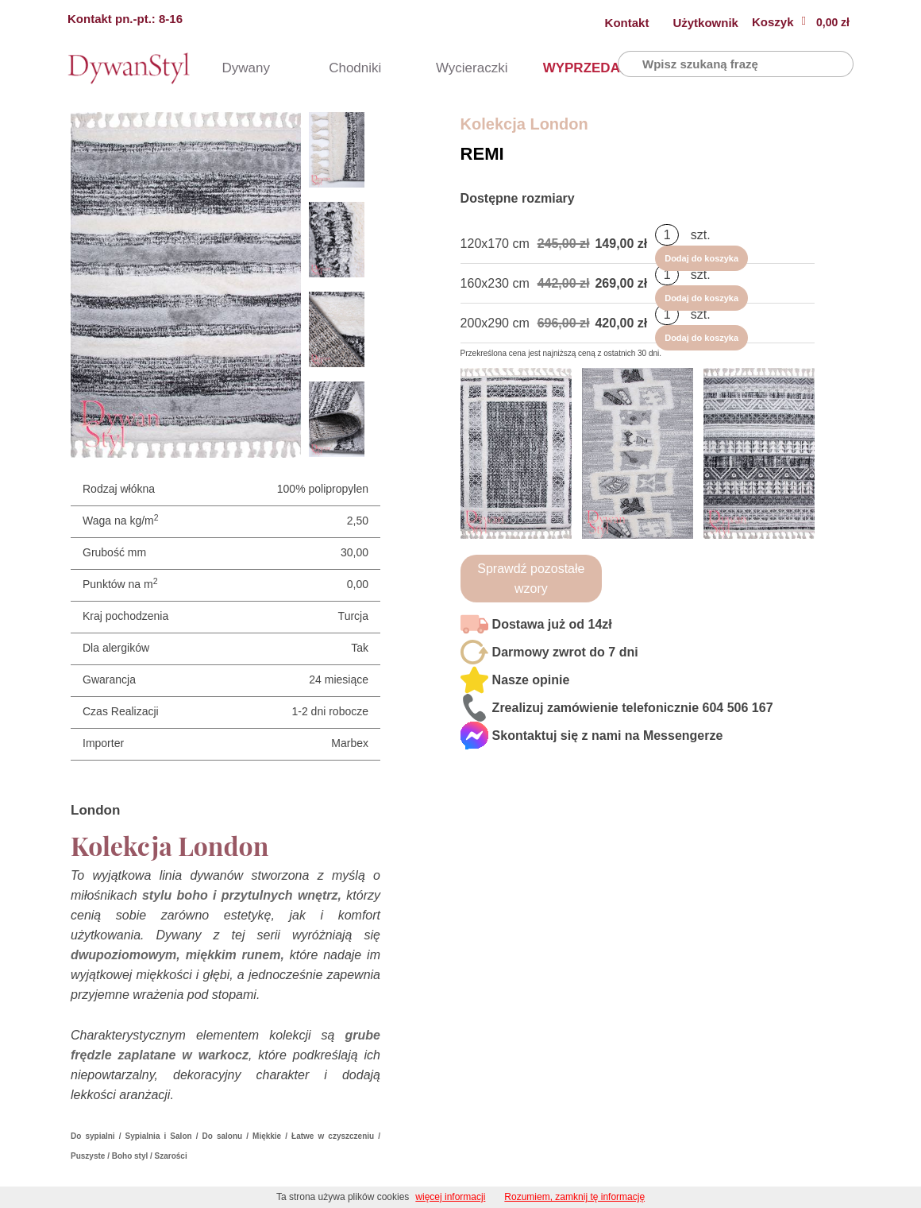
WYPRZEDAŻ (564, 68)
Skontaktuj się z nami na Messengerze (607, 735)
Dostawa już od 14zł (552, 624)
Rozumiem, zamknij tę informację (574, 1196)
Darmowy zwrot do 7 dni (565, 652)
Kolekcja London (524, 124)
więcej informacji (450, 1196)
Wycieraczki (457, 68)
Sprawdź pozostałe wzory (530, 578)
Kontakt (627, 22)
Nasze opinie (531, 680)
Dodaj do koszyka (766, 244)
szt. (701, 243)
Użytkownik (705, 22)
